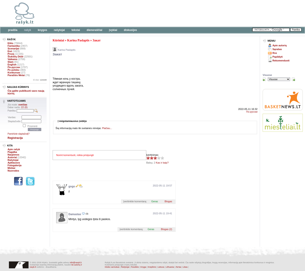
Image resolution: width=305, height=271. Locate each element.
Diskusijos (130, 30)
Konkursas (14, 72)
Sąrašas (277, 49)
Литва (178, 267)
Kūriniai (58, 40)
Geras (154, 201)
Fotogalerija (14, 165)
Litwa (185, 267)
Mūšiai (11, 168)
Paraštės (135, 267)
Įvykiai (113, 30)
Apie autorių (279, 45)
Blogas (168, 201)
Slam (10, 62)
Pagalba (12, 152)
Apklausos (14, 162)
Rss (274, 53)
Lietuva (161, 267)
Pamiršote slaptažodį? (18, 134)
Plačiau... (107, 128)
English (12, 64)
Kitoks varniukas (112, 267)
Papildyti (277, 56)
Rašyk (27, 30)
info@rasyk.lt (75, 262)
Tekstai (76, 30)
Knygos (42, 30)
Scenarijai (13, 48)
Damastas (74, 214)
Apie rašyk (14, 149)
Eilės (10, 43)
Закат (97, 40)
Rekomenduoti (280, 60)
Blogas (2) (166, 229)
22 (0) (24, 107)
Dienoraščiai (94, 30)
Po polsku (13, 70)
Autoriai (12, 157)
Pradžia (12, 30)
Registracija (15, 138)
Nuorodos (13, 170)
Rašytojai (59, 30)
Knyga (143, 267)
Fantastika (14, 45)
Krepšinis (152, 267)
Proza (11, 54)
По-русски (14, 67)
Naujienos (13, 154)
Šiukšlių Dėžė (15, 56)
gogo (71, 186)
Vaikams (12, 59)
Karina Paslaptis (78, 40)
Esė (10, 51)
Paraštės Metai (16, 75)
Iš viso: (40, 80)
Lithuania (170, 267)
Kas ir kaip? (162, 162)
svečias (22, 104)
